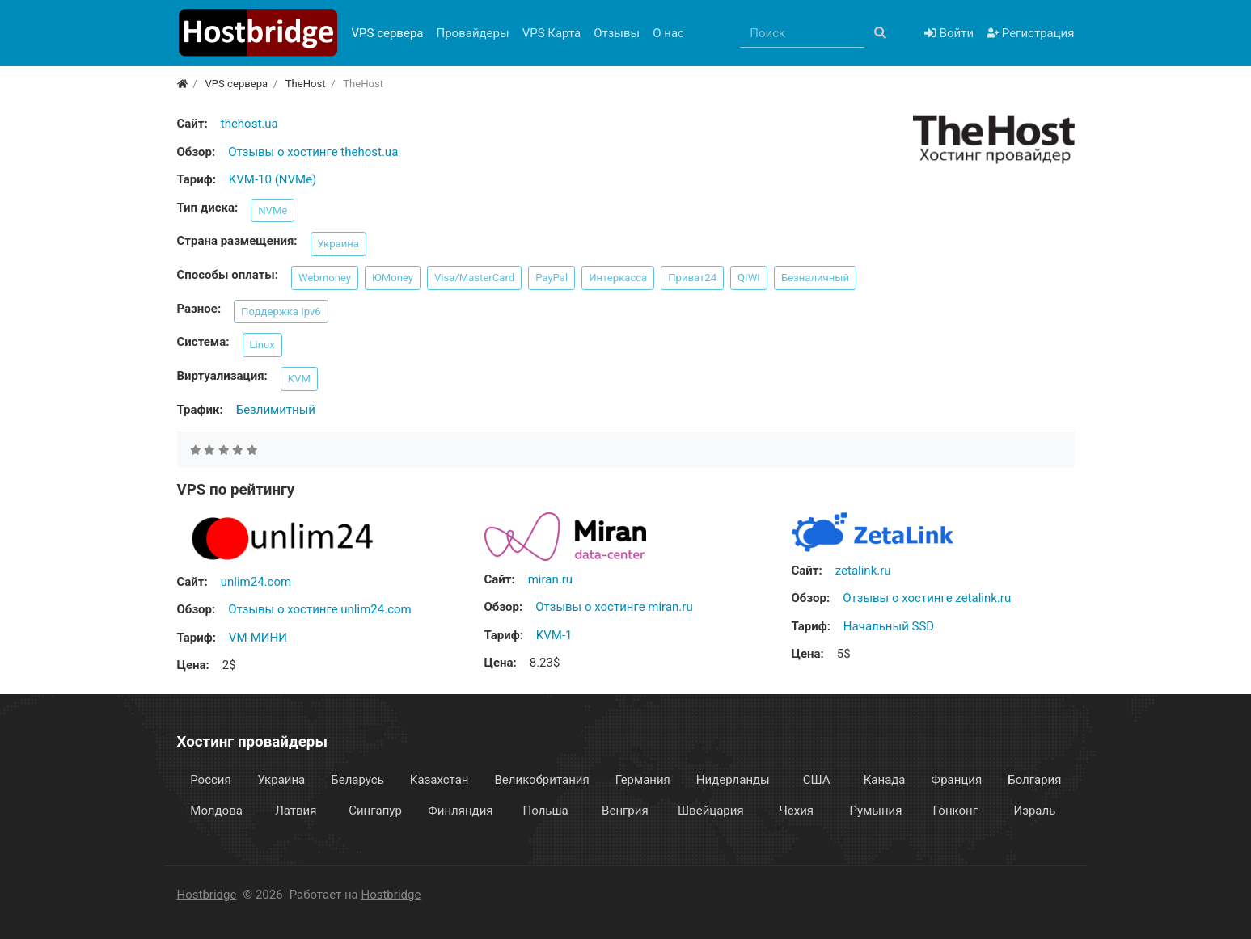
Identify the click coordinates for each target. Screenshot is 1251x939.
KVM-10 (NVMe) (272, 179)
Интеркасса (618, 278)
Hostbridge (207, 894)
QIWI (748, 278)
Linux (262, 345)
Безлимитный (275, 409)
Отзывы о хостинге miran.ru (613, 607)
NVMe (272, 210)
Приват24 (692, 278)
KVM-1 (554, 635)
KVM (299, 379)
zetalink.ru (863, 570)
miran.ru (550, 579)
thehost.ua (249, 123)
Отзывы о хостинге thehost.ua (313, 152)
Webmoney (324, 278)
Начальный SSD (888, 626)
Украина (338, 244)
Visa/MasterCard (474, 278)
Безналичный (815, 278)
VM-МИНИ (258, 637)
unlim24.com (256, 582)
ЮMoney (392, 278)
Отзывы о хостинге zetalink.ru (927, 598)
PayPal (551, 278)
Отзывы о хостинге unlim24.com (319, 609)
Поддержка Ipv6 (281, 311)
